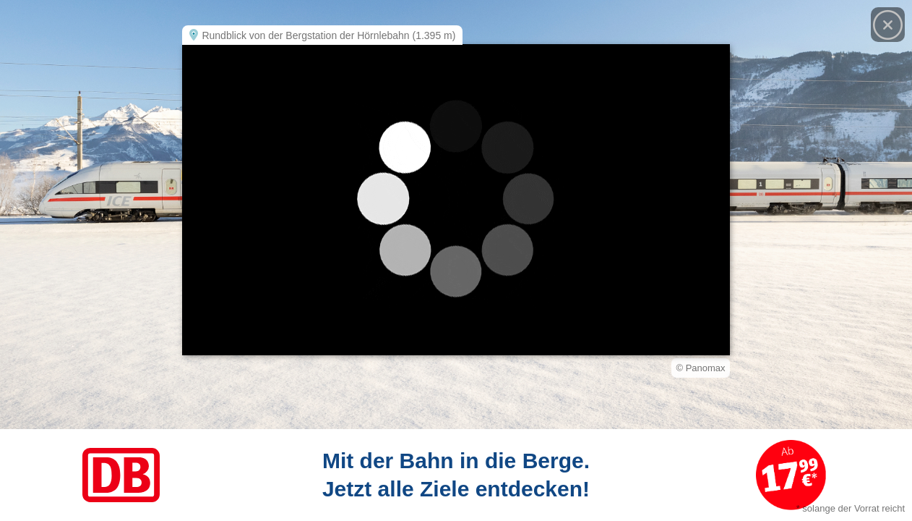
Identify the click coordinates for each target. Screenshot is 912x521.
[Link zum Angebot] (456, 475)
